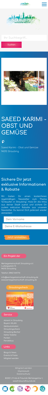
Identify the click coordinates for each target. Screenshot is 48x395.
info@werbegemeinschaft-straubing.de (19, 277)
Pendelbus (9, 341)
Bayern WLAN (10, 323)
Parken (7, 338)
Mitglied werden (11, 358)
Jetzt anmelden (16, 237)
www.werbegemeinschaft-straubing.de (19, 280)
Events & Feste (11, 355)
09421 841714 (14, 273)
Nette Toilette (10, 335)
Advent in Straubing (13, 320)
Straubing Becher (12, 332)
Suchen (11, 45)
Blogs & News (10, 352)
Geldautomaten (11, 326)
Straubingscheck (12, 329)
